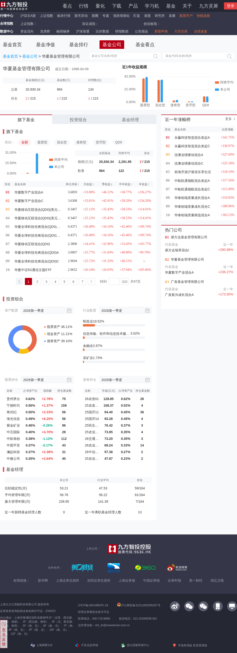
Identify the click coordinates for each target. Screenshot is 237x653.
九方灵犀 (208, 6)
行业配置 (89, 310)
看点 (67, 6)
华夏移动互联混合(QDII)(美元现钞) (37, 218)
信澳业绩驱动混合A (188, 155)
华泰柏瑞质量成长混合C (192, 206)
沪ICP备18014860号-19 (93, 605)
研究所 (160, 16)
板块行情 (63, 16)
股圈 (95, 16)
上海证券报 (126, 580)
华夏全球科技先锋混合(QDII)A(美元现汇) (37, 227)
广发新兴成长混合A (179, 295)
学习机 (152, 6)
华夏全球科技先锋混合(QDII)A (36, 252)
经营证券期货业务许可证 (93, 612)
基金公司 (29, 56)
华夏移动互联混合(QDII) (32, 244)
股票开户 (186, 16)
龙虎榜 (45, 31)
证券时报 (174, 580)
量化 (100, 6)
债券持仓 (89, 380)
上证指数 (46, 16)
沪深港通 (82, 31)
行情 (83, 6)
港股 (147, 16)
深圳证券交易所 (98, 580)
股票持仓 (11, 380)
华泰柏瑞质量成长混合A (192, 198)
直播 (172, 16)
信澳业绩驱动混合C (188, 163)
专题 (106, 16)
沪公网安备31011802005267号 (138, 605)
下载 (116, 6)
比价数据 (102, 31)
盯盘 (136, 16)
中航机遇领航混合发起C (192, 189)
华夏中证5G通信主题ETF (33, 270)
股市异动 (81, 16)
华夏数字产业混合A (28, 192)
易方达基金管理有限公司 (189, 237)
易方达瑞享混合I (177, 250)
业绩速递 (200, 31)
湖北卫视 (217, 580)
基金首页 (10, 56)
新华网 (43, 580)
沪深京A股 (28, 16)
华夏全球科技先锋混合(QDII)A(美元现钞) (37, 235)
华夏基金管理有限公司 (187, 259)
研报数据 (121, 31)
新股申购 (161, 31)
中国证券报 (151, 580)
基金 (171, 6)
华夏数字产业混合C (28, 201)
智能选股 (203, 16)
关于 (187, 6)
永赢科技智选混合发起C (192, 146)
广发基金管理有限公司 (187, 282)
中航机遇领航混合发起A (192, 181)
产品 (133, 6)
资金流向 (27, 31)
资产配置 (11, 310)
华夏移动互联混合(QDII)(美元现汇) (37, 210)
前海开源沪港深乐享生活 (192, 172)
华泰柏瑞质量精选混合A (192, 215)
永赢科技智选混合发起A (192, 137)
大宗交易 (180, 31)
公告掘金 (141, 31)
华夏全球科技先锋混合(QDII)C (36, 261)
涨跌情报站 (121, 16)
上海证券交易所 (67, 580)
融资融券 (63, 31)
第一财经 (195, 580)
